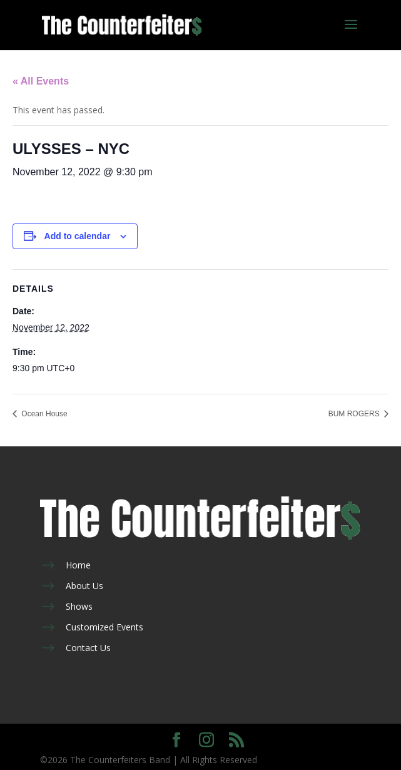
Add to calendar (77, 236)
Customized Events (104, 627)
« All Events (41, 81)
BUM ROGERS (355, 413)
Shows (79, 606)
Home (78, 565)
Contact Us (88, 648)
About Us (84, 586)
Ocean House (43, 413)
